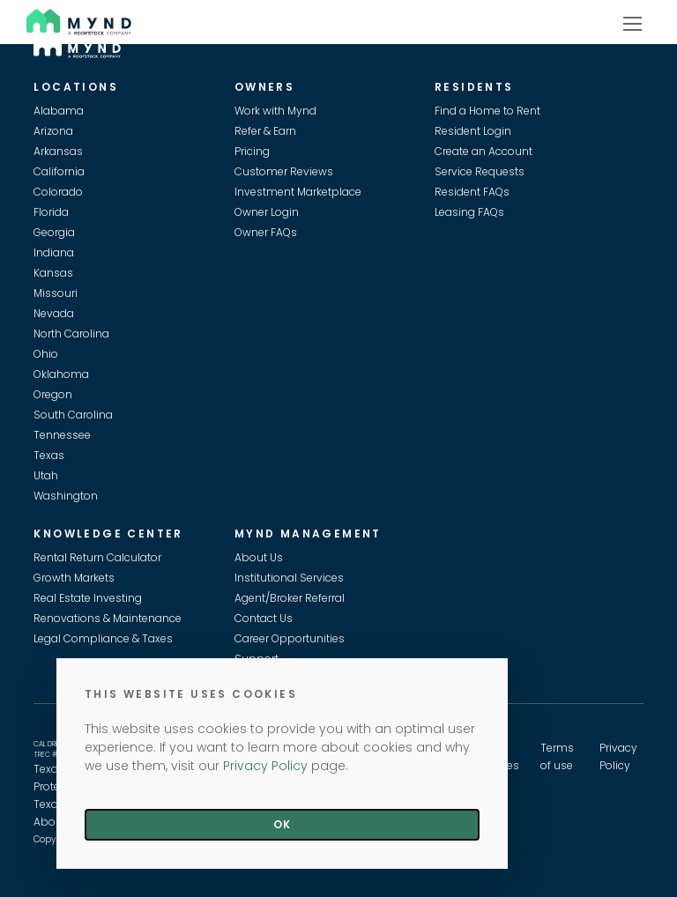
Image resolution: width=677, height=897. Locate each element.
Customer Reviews (283, 171)
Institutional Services (289, 577)
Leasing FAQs (469, 211)
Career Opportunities (289, 638)
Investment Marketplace (297, 191)
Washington (65, 495)
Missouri (55, 292)
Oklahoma (61, 374)
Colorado (58, 191)
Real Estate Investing (87, 597)
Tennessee (62, 434)
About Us (258, 557)
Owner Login (266, 211)
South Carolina (73, 414)
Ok (282, 824)
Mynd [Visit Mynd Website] (44, 19)
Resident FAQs (472, 191)
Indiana (53, 252)
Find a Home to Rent (487, 110)
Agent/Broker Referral (289, 597)
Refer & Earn (265, 130)
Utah (45, 475)
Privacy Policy (265, 766)
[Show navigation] (632, 22)
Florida (51, 211)
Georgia (54, 232)
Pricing (252, 151)
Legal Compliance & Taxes (103, 638)
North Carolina (71, 333)
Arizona (53, 130)
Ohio (45, 353)
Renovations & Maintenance (107, 618)
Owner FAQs (265, 232)
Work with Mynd (275, 110)
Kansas (53, 272)
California (59, 171)
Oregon (52, 394)
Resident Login (473, 130)
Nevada (53, 313)
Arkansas (58, 151)
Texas (48, 455)
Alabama (58, 110)
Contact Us (263, 618)
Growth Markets (74, 577)
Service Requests (479, 171)
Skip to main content (7, 75)
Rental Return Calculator (97, 557)
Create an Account (483, 151)
